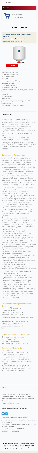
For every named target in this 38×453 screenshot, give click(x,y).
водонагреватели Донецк (10, 443)
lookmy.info (16, 403)
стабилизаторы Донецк (27, 443)
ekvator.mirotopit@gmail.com (18, 417)
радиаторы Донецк (11, 448)
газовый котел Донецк (27, 445)
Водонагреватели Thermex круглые (15, 39)
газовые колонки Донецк (11, 445)
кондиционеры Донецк (26, 448)
